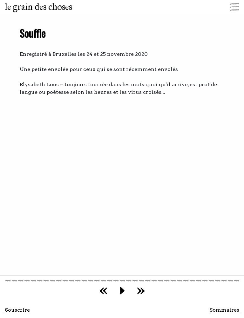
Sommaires (224, 310)
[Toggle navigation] (232, 7)
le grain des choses (38, 6)
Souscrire (17, 310)
